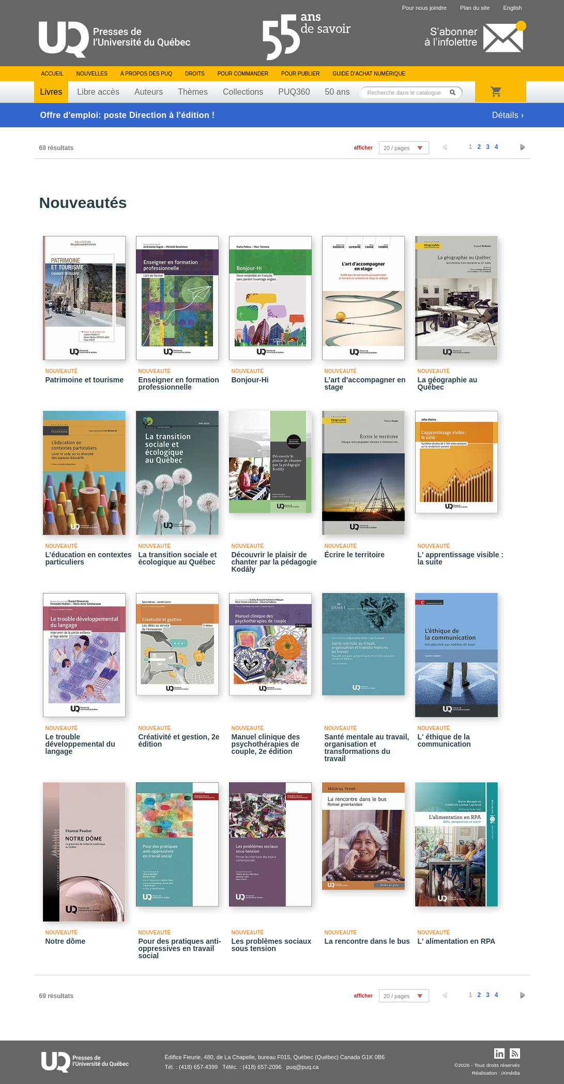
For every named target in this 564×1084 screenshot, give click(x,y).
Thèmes (193, 91)
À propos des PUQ (146, 74)
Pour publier (300, 74)
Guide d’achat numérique (369, 74)
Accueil (52, 74)
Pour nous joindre (424, 8)
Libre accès (98, 91)
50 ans (337, 91)
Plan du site (475, 8)
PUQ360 (294, 91)
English (512, 8)
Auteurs (148, 91)
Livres (51, 91)
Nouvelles (92, 74)
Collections (243, 91)
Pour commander (243, 74)
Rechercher (455, 92)
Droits (195, 74)
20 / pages (396, 148)
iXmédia (510, 1073)
